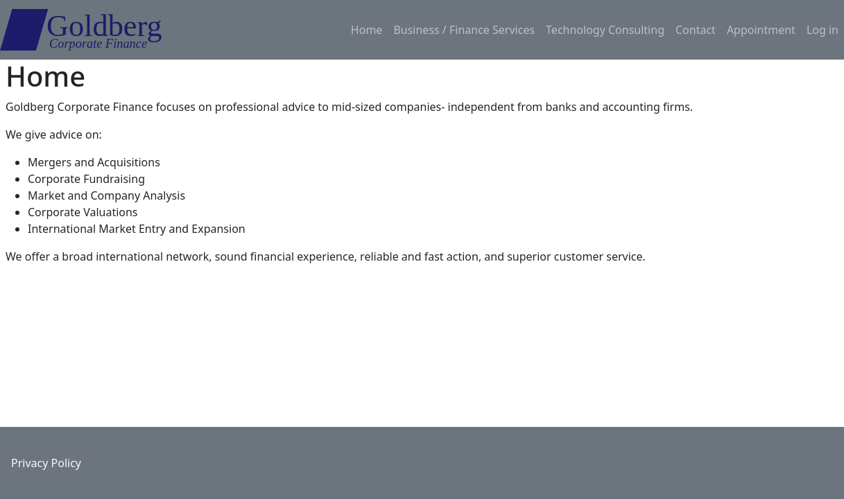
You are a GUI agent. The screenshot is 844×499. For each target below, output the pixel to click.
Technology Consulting (605, 29)
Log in (822, 29)
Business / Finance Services (464, 29)
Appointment (761, 29)
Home (367, 29)
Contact (695, 29)
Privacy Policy (46, 463)
